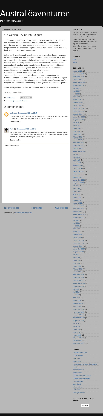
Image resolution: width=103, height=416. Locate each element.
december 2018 (78, 309)
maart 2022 (77, 197)
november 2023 (78, 145)
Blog (74, 59)
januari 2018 (77, 341)
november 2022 (78, 174)
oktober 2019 (78, 280)
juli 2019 (76, 289)
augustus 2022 (78, 183)
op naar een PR (78, 370)
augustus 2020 (78, 252)
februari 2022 (78, 200)
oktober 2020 (78, 246)
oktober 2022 (78, 177)
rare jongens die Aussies (19, 101)
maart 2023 (77, 163)
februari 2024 (78, 137)
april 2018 (76, 332)
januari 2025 (77, 105)
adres (75, 62)
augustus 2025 (78, 85)
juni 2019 (76, 292)
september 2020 (79, 249)
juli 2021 (76, 220)
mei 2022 (76, 191)
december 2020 (78, 240)
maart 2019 (77, 301)
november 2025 (78, 77)
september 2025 (79, 82)
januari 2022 (77, 203)
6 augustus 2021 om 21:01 (26, 129)
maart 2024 (77, 134)
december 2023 (78, 143)
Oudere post (61, 208)
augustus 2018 (78, 321)
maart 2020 (77, 266)
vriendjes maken (79, 393)
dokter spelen (78, 355)
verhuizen (76, 390)
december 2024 (78, 108)
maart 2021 (77, 232)
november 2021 (78, 209)
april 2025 (76, 97)
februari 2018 (78, 338)
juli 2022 (76, 186)
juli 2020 (76, 255)
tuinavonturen (78, 387)
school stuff (77, 384)
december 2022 (78, 171)
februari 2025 (78, 102)
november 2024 (78, 111)
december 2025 (78, 74)
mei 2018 (76, 329)
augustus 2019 (78, 286)
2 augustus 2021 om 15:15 (27, 113)
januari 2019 (77, 306)
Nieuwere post (11, 208)
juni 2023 (76, 157)
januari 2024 (77, 140)
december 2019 (78, 275)
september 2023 (79, 151)
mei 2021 (76, 226)
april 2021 (76, 229)
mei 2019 (76, 295)
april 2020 (76, 263)
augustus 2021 (78, 217)
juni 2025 (76, 91)
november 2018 (78, 312)
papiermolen (77, 373)
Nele (12, 129)
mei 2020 (76, 260)
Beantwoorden (15, 122)
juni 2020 (76, 257)
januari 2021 (77, 237)
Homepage (36, 208)
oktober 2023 (78, 148)
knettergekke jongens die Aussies (85, 364)
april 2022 (76, 194)
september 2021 (79, 214)
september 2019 (79, 283)
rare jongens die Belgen (81, 378)
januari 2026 (77, 71)
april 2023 (76, 160)
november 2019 (78, 277)
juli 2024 (76, 122)
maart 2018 (77, 335)
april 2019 (76, 298)
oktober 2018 (78, 315)
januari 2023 (77, 168)
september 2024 (79, 117)
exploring (76, 358)
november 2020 (78, 243)
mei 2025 (76, 94)
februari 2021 (78, 234)
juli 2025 (76, 88)
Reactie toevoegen (12, 145)
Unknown (13, 113)
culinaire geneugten (80, 352)
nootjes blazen (78, 367)
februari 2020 (78, 269)
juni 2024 (76, 125)
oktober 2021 (78, 212)
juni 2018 (76, 326)
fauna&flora (77, 361)
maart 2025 (77, 100)
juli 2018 (76, 323)
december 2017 (78, 344)
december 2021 (78, 206)
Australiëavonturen (35, 13)
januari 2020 (77, 272)
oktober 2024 (78, 114)
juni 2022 (76, 189)
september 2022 (79, 180)
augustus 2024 (78, 120)
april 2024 (76, 131)
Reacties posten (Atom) (23, 213)
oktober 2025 (78, 79)
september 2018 (79, 318)
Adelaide (85, 405)
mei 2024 (76, 128)
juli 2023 (76, 154)
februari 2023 (78, 166)
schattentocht (78, 381)
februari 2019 (78, 303)
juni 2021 (76, 223)
